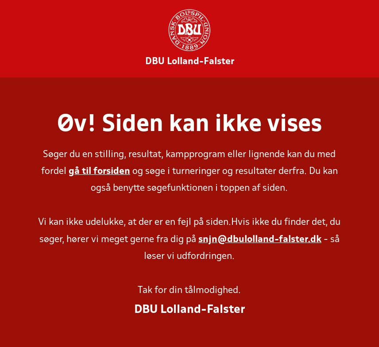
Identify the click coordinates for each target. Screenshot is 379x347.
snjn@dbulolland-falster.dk (259, 239)
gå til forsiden (99, 171)
